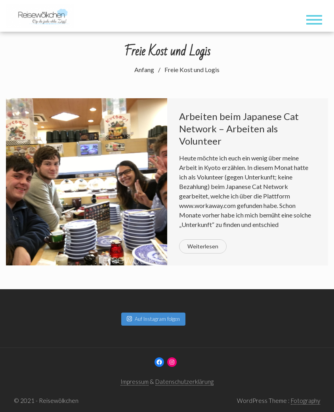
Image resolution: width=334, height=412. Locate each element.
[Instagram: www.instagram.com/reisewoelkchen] (172, 362)
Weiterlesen (202, 246)
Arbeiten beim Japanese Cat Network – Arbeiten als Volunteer (239, 129)
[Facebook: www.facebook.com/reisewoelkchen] (159, 362)
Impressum (134, 381)
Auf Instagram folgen (153, 319)
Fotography (305, 400)
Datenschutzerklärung (184, 381)
